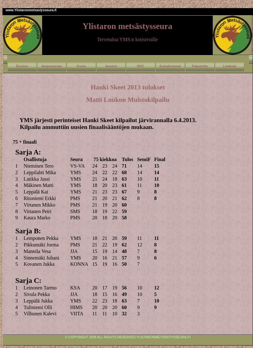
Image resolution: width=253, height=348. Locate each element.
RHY (140, 66)
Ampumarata (51, 66)
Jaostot (111, 66)
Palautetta (200, 66)
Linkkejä (229, 66)
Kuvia (81, 66)
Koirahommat (170, 66)
